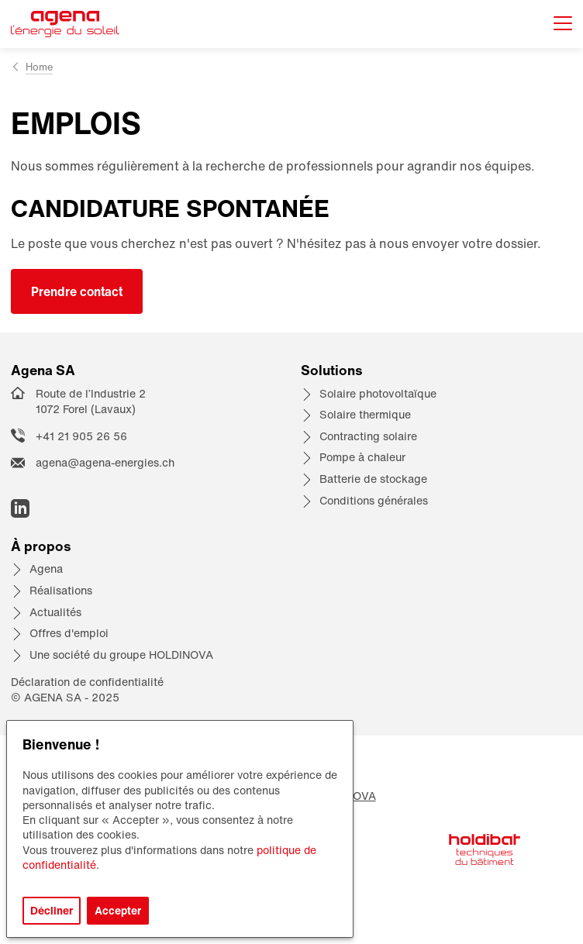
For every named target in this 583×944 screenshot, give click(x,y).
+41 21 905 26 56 (81, 436)
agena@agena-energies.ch (105, 462)
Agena (46, 568)
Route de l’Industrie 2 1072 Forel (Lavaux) (91, 401)
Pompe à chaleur (362, 457)
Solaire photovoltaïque (377, 393)
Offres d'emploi (69, 633)
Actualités (55, 612)
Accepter (118, 910)
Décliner (51, 910)
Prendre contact (76, 291)
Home (39, 67)
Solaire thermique (365, 414)
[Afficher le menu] (563, 24)
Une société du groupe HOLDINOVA (121, 654)
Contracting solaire (368, 436)
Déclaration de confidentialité (87, 682)
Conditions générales (373, 500)
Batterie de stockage (373, 478)
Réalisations (60, 590)
